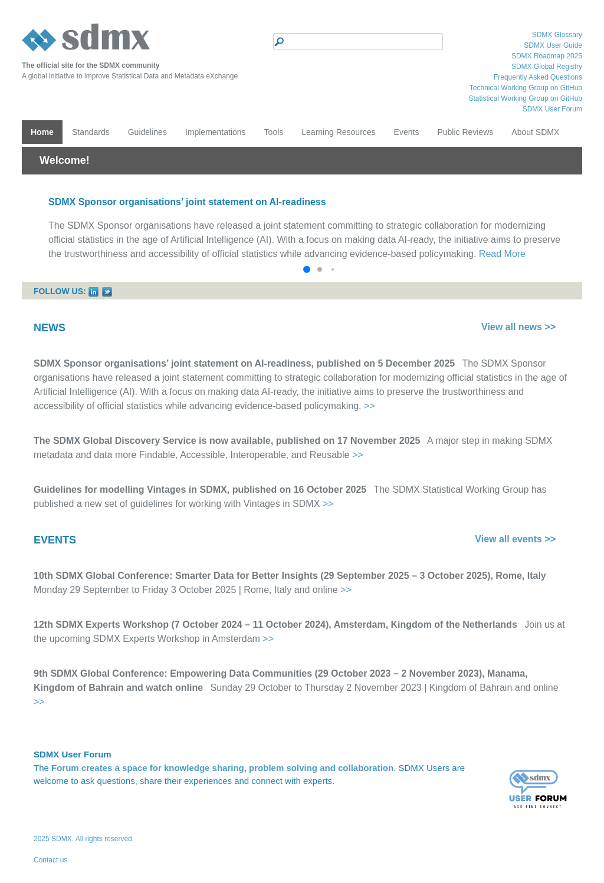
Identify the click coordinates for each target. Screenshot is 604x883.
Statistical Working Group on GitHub (525, 98)
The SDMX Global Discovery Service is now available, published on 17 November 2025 (227, 441)
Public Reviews (465, 132)
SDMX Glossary (557, 35)
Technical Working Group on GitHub (526, 88)
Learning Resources (338, 132)
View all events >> (515, 539)
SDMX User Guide (553, 45)
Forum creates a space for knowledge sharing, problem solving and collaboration (222, 768)
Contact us (50, 860)
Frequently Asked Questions (538, 77)
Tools (274, 132)
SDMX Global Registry (546, 66)
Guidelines (147, 132)
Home (42, 132)
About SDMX (535, 132)
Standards (91, 132)
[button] (306, 269)
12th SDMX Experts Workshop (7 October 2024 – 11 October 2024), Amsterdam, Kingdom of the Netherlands (275, 625)
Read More (502, 254)
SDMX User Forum (552, 109)
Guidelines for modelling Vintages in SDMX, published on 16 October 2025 (200, 490)
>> (369, 406)
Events (406, 132)
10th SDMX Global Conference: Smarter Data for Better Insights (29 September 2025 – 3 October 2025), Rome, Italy (290, 576)
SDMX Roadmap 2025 (546, 56)
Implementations (215, 132)
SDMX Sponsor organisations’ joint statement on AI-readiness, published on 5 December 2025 (244, 363)
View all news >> (518, 327)
